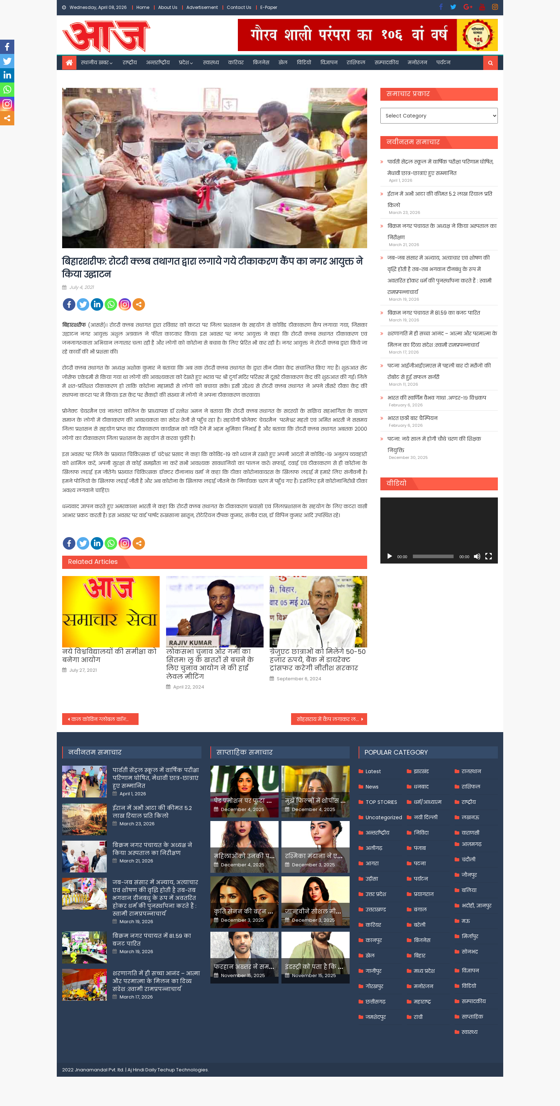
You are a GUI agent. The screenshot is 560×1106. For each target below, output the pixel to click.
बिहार (419, 955)
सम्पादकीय (387, 62)
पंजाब (420, 848)
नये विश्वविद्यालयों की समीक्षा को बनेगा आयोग (109, 655)
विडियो (304, 62)
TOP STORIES (381, 802)
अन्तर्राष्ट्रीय (158, 62)
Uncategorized (384, 817)
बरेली (419, 925)
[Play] (389, 556)
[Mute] (477, 556)
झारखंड (421, 771)
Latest (373, 771)
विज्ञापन (329, 62)
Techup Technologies (183, 1069)
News (372, 786)
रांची (418, 1017)
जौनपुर (469, 875)
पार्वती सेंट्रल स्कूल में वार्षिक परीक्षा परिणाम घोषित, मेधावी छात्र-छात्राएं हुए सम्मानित (441, 167)
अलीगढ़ (374, 848)
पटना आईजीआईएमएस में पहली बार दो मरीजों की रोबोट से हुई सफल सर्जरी (439, 371)
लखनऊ (470, 817)
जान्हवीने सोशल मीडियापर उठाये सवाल (337, 911)
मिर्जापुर (470, 936)
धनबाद (421, 786)
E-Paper (268, 7)
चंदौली (468, 859)
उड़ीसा (372, 878)
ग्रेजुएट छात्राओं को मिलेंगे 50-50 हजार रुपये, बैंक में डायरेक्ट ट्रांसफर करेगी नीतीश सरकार (318, 659)
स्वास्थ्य (211, 62)
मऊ (466, 921)
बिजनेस (261, 62)
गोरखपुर (374, 986)
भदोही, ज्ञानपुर (476, 905)
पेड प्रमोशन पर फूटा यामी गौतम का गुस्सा (268, 801)
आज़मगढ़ (471, 844)
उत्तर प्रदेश (376, 894)
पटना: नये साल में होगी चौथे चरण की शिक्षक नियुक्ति (434, 444)
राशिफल (356, 62)
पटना (420, 863)
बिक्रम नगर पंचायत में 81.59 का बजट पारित (434, 312)
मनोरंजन (417, 62)
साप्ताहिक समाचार (244, 752)
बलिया (469, 890)
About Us (168, 7)
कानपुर (374, 940)
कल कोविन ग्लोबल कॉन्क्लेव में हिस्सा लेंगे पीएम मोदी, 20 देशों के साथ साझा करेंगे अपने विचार (105, 719)
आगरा (372, 863)
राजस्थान (471, 771)
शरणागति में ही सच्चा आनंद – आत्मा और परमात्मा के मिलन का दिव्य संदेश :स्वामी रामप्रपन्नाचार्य (442, 339)
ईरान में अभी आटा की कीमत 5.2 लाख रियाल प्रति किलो (440, 199)
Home (142, 7)
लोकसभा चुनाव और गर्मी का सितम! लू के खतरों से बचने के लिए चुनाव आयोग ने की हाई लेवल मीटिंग (210, 664)
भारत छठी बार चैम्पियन (413, 418)
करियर (236, 62)
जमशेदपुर (376, 1017)
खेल (283, 62)
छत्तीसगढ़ (375, 1001)
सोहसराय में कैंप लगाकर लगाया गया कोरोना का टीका (332, 719)
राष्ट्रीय (130, 62)
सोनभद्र (470, 951)
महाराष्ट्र (422, 1001)
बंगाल (420, 909)
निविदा (421, 832)
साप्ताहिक (472, 1016)
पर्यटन (443, 62)
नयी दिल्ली (426, 817)
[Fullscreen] (488, 556)
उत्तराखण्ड (376, 909)
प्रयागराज (424, 894)
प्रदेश (184, 62)
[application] (439, 530)
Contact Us (239, 7)
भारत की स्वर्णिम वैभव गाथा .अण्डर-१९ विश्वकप (437, 397)
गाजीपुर (373, 971)
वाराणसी (470, 832)
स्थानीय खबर (95, 62)
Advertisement (202, 7)
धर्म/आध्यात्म (427, 802)
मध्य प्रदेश (424, 971)
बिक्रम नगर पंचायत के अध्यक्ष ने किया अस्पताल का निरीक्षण (442, 231)
